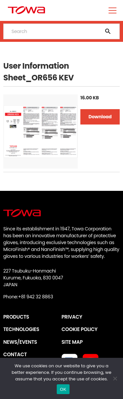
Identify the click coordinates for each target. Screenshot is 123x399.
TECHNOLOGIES (21, 329)
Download (100, 116)
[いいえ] (115, 378)
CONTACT (15, 354)
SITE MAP (72, 342)
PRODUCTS (16, 316)
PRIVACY (72, 316)
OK (63, 389)
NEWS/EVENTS (20, 342)
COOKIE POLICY (80, 329)
